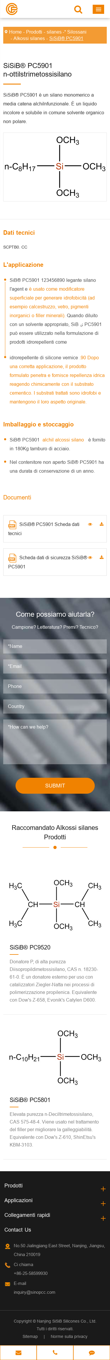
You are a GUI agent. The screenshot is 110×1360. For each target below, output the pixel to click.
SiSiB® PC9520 (30, 947)
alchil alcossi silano (64, 439)
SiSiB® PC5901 (66, 38)
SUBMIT (55, 785)
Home (15, 31)
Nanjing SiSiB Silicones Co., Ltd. (67, 1321)
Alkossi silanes (29, 38)
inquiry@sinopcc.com (34, 1292)
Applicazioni (18, 1200)
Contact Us (17, 1230)
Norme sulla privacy (69, 1336)
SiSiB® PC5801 (30, 1099)
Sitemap (30, 1336)
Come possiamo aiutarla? (55, 614)
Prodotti (34, 31)
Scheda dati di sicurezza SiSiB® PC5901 (47, 561)
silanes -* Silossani (67, 31)
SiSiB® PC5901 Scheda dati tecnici (43, 528)
